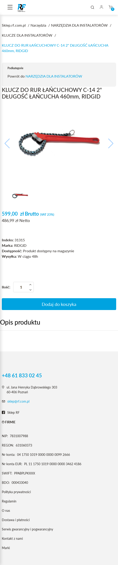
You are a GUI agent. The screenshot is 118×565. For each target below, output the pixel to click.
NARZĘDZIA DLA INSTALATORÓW (54, 76)
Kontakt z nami (12, 538)
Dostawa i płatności (16, 520)
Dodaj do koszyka (59, 304)
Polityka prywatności (16, 492)
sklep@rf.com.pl (18, 401)
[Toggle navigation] (10, 7)
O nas (6, 510)
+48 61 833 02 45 (22, 375)
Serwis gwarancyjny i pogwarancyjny (27, 529)
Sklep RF (11, 412)
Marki (6, 548)
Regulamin (9, 501)
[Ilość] (23, 287)
